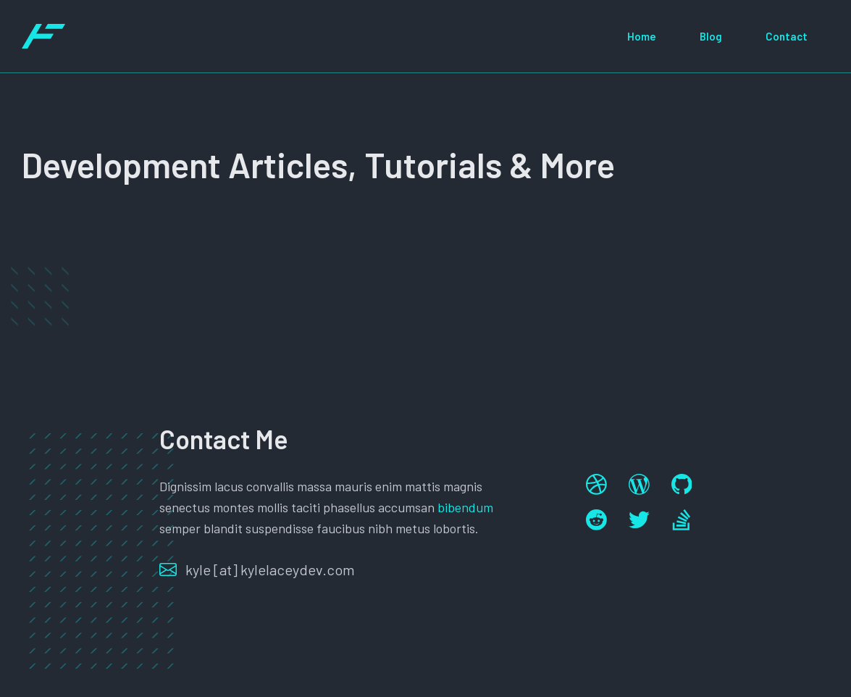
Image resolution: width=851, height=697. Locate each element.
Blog (711, 36)
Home (641, 36)
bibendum (465, 507)
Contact (787, 36)
